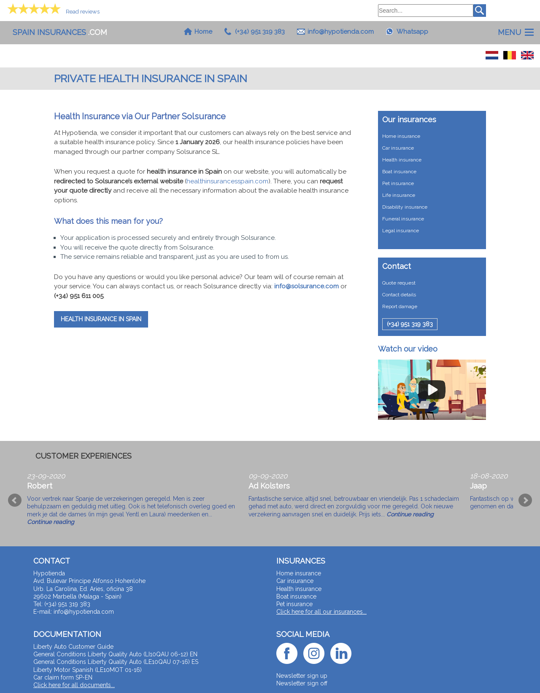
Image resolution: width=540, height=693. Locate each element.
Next (525, 500)
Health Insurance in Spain (101, 319)
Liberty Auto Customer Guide (73, 646)
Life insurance (398, 195)
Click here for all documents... (74, 685)
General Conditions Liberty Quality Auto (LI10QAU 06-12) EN (115, 654)
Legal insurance (400, 231)
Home (203, 31)
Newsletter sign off (301, 683)
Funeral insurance (403, 219)
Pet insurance (398, 183)
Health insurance (401, 160)
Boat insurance (399, 172)
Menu (509, 32)
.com (60, 32)
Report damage (399, 306)
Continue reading (50, 521)
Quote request (399, 283)
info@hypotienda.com (341, 31)
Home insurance (401, 136)
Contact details (399, 295)
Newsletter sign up (301, 675)
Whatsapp (412, 31)
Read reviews (83, 11)
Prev (15, 500)
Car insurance (398, 148)
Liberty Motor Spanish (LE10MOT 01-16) (87, 669)
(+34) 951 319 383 (260, 31)
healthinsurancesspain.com (227, 181)
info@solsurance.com (306, 286)
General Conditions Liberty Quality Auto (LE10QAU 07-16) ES (115, 661)
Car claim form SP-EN (62, 677)
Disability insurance (404, 207)
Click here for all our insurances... (321, 611)
